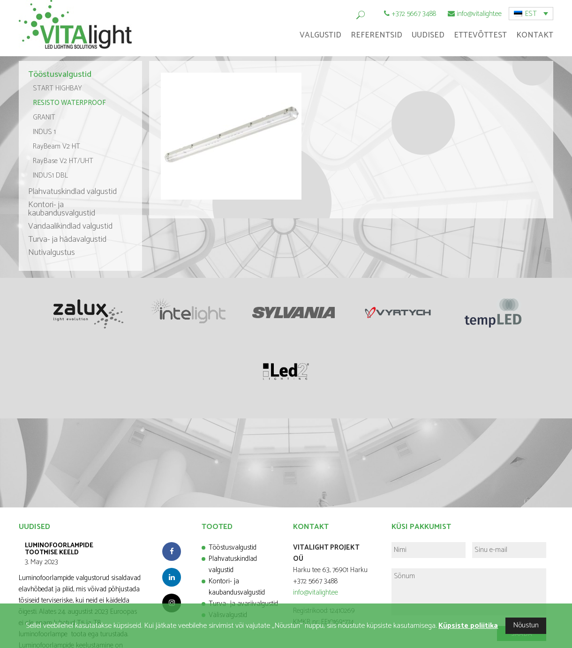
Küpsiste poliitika (468, 625)
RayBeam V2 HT (56, 146)
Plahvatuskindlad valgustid (72, 192)
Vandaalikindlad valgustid (70, 226)
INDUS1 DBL (50, 175)
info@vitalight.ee (479, 14)
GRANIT (44, 117)
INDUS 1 (44, 132)
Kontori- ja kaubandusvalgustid (61, 209)
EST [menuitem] (531, 14)
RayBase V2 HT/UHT (63, 161)
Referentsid (376, 35)
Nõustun (526, 625)
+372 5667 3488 (413, 14)
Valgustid (320, 35)
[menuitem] (531, 13)
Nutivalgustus (51, 253)
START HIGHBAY (57, 88)
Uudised (428, 35)
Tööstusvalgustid (59, 74)
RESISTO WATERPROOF (69, 103)
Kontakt (534, 35)
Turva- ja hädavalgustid (67, 239)
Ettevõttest (480, 35)
